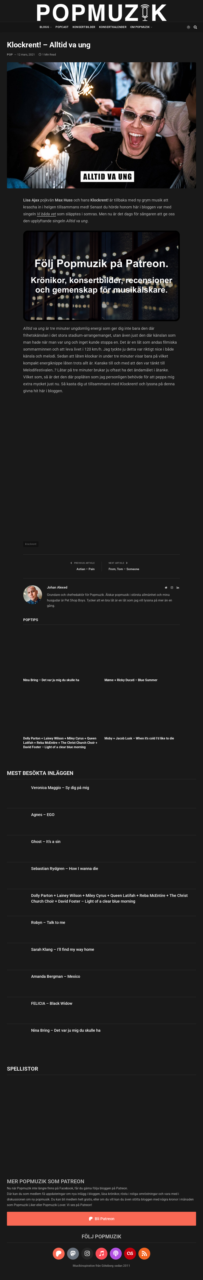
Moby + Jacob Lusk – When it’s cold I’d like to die (139, 738)
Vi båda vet (46, 214)
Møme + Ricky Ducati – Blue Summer (130, 680)
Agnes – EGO (43, 814)
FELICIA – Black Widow (51, 1003)
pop (10, 54)
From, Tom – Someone (124, 569)
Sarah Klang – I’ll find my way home (62, 949)
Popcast (62, 27)
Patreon (121, 1188)
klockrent (30, 544)
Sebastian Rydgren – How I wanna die (64, 868)
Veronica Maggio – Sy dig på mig (60, 787)
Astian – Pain (86, 569)
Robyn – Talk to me (48, 922)
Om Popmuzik (140, 27)
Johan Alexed (57, 587)
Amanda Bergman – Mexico (55, 976)
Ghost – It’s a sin (45, 841)
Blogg (44, 27)
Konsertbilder (84, 27)
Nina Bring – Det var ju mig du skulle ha (51, 680)
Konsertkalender (112, 27)
